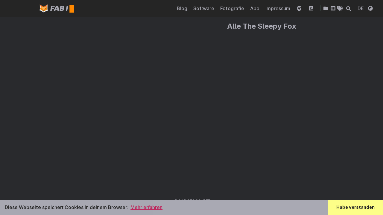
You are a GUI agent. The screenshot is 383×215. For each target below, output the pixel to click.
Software (204, 8)
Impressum (278, 8)
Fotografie (232, 8)
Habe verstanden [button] (355, 207)
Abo (255, 8)
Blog (183, 8)
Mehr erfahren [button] (146, 207)
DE (361, 8)
